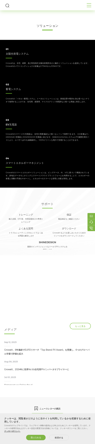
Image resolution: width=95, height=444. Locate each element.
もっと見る (80, 326)
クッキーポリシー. (12, 431)
